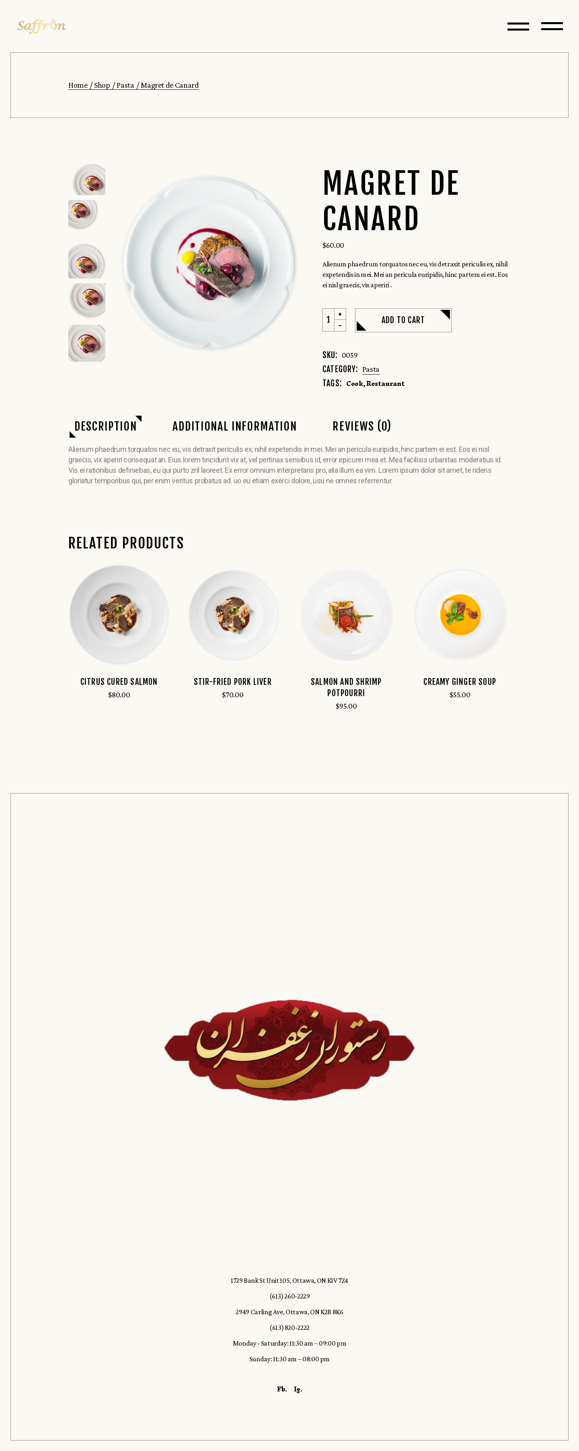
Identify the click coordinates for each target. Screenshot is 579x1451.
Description (105, 426)
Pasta (371, 369)
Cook (354, 383)
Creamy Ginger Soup (459, 682)
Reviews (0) (362, 426)
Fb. (282, 1389)
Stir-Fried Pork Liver (233, 682)
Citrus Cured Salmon (119, 682)
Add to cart (403, 320)
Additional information (234, 426)
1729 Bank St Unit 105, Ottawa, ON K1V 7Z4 (289, 1280)
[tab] (105, 426)
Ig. (298, 1389)
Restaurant (385, 383)
